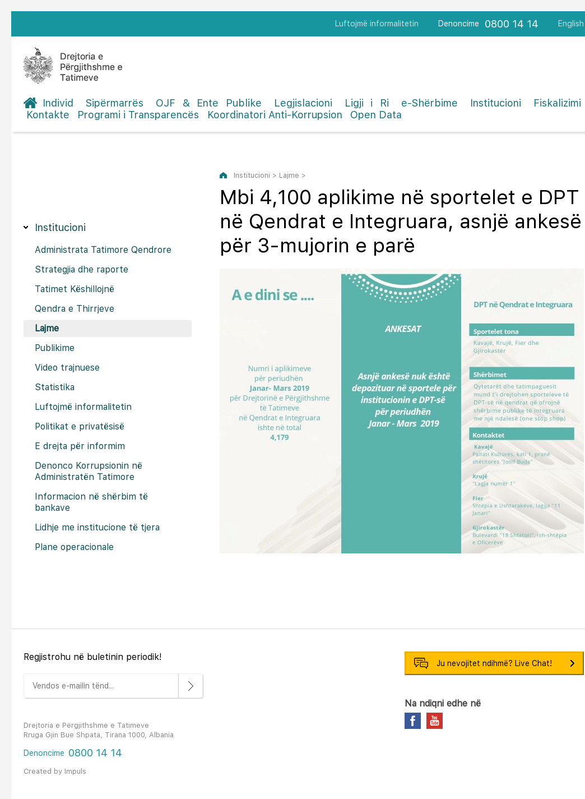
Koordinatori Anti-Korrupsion (274, 115)
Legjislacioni (303, 103)
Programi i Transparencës (138, 115)
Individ (58, 103)
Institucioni (495, 103)
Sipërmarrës (114, 103)
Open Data (376, 115)
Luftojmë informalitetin (377, 23)
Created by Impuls (55, 771)
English (571, 23)
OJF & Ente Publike (209, 103)
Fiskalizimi (557, 103)
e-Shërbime (429, 103)
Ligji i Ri (367, 103)
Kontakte (47, 115)
